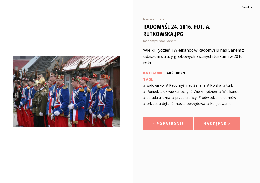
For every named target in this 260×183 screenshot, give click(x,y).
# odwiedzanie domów (217, 97)
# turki (228, 85)
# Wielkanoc (229, 91)
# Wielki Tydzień (203, 91)
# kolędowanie (219, 103)
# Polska (214, 85)
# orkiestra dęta (156, 103)
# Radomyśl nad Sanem (185, 85)
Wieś (169, 72)
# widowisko (153, 85)
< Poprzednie (168, 123)
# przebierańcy (184, 97)
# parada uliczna (156, 97)
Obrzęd (182, 72)
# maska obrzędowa (188, 103)
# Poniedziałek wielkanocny (165, 91)
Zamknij (247, 7)
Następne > (217, 123)
